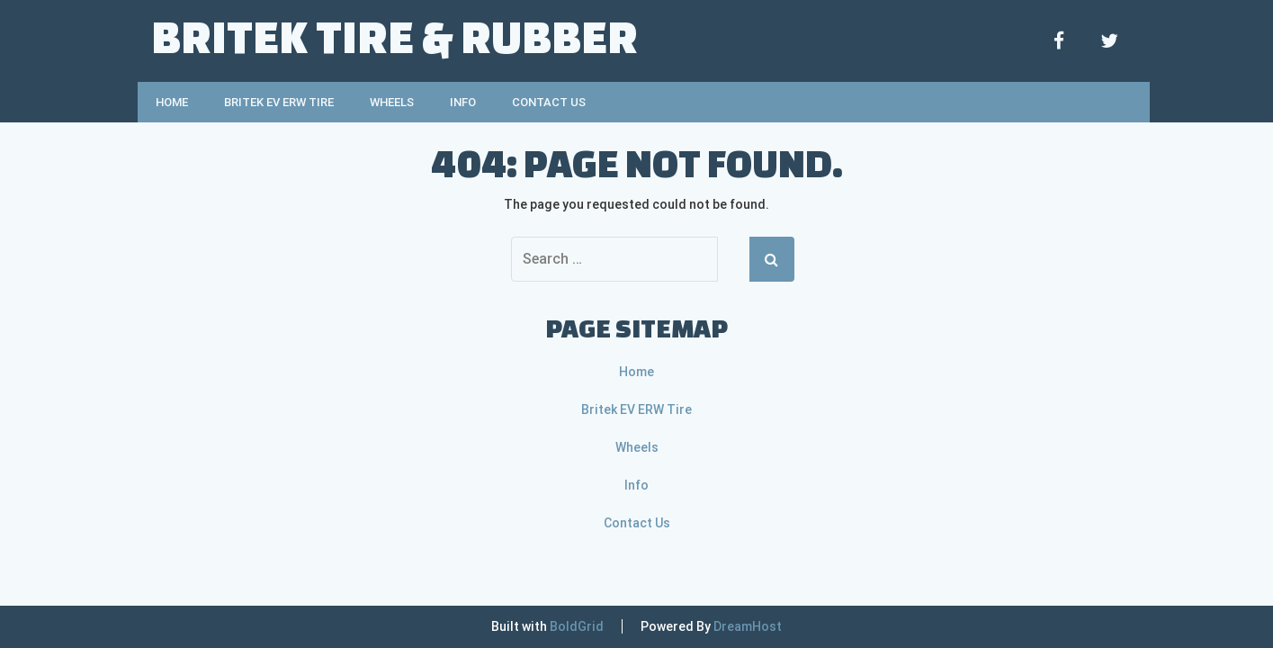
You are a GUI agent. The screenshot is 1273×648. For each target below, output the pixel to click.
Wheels (392, 102)
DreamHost (747, 626)
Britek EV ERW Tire (279, 102)
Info (463, 102)
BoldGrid (577, 626)
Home (172, 102)
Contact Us (549, 102)
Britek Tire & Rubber (394, 35)
